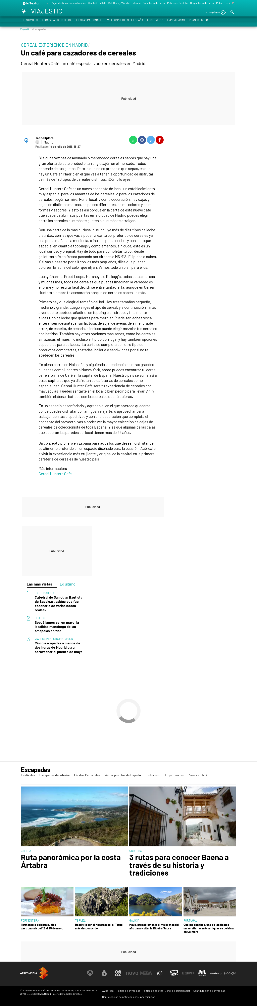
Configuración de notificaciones (120, 997)
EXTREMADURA (44, 593)
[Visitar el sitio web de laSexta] (104, 973)
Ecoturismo (155, 23)
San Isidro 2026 (97, 3)
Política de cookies (152, 990)
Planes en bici (199, 23)
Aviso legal (108, 990)
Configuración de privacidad (209, 990)
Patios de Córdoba (177, 3)
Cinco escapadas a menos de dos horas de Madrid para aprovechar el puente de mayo (59, 647)
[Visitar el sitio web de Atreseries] (160, 973)
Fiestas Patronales (89, 23)
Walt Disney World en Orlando (124, 3)
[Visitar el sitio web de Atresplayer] (216, 973)
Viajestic (25, 29)
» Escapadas (38, 29)
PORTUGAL (190, 920)
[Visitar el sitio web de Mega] (146, 973)
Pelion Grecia (223, 3)
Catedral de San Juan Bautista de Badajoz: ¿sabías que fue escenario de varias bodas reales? (58, 603)
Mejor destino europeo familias (68, 3)
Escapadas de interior (57, 23)
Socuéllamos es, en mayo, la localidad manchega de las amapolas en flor (57, 626)
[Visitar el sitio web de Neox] (118, 973)
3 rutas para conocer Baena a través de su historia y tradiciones (179, 864)
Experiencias (176, 23)
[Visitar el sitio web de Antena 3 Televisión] (90, 973)
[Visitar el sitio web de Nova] (132, 973)
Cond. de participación (178, 990)
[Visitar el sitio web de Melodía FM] (202, 973)
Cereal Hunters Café (55, 473)
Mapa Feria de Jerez (154, 3)
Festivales (30, 23)
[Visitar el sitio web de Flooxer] (230, 973)
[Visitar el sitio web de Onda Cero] (174, 973)
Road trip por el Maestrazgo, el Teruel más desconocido (99, 926)
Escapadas (35, 769)
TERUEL (80, 920)
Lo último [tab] (67, 584)
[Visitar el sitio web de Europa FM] (188, 973)
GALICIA (26, 850)
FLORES (40, 618)
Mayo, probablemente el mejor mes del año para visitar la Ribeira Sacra (154, 926)
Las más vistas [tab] (39, 584)
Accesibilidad (147, 997)
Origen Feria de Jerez (202, 3)
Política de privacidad (128, 990)
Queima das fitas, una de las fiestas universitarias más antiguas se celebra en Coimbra (209, 928)
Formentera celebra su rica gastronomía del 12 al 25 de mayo (42, 926)
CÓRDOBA (135, 850)
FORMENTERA (30, 920)
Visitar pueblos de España (125, 23)
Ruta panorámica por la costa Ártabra (71, 861)
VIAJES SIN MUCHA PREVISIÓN (54, 639)
